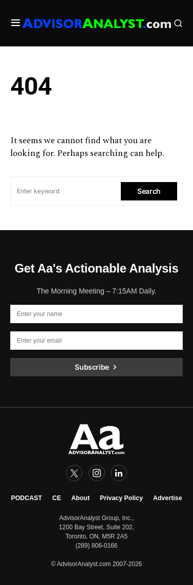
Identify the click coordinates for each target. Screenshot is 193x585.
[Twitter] (74, 473)
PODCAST (26, 498)
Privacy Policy (121, 498)
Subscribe (92, 367)
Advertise (167, 498)
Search (149, 191)
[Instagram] (97, 473)
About (80, 498)
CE (56, 498)
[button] (15, 23)
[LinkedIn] (119, 473)
